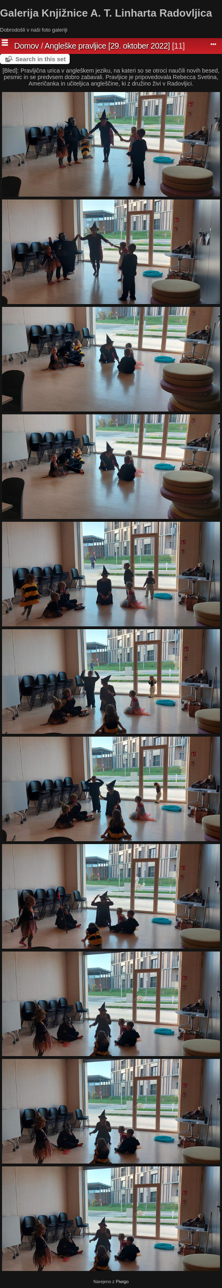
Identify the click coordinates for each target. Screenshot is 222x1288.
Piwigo (122, 1281)
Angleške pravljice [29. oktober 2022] (107, 45)
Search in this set (40, 59)
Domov (26, 45)
